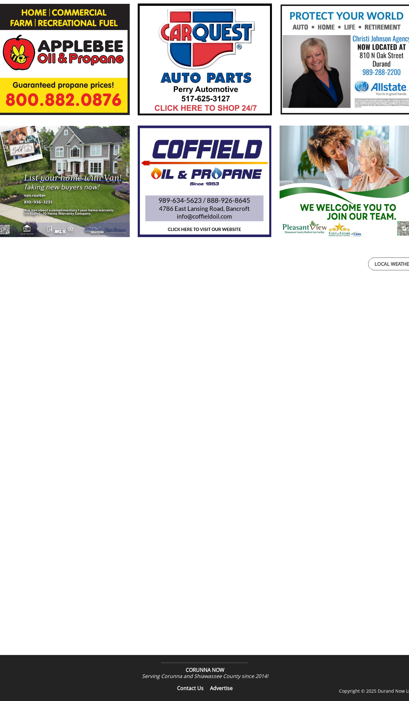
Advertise (221, 688)
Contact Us (190, 688)
